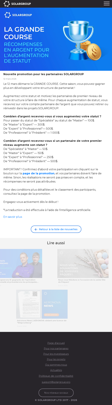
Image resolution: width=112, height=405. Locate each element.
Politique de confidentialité (56, 376)
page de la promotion (38, 173)
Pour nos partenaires (56, 348)
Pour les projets (56, 359)
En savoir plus (12, 216)
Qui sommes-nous (56, 364)
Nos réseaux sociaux (56, 392)
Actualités (56, 370)
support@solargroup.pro (56, 382)
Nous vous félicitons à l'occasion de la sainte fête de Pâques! (81, 281)
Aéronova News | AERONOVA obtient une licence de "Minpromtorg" (44, 322)
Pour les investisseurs (56, 353)
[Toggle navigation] (107, 3)
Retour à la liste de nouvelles (56, 229)
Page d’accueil (56, 343)
